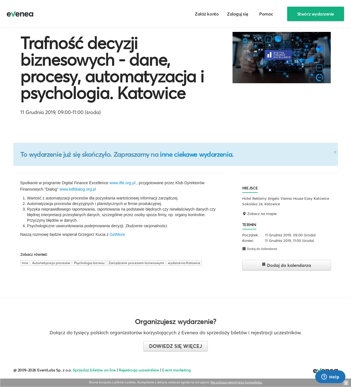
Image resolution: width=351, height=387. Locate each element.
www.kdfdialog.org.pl (78, 189)
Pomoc (266, 14)
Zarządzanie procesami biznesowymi (136, 263)
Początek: (250, 235)
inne (25, 263)
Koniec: (248, 240)
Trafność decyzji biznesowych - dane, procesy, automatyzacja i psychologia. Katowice (112, 68)
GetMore (117, 234)
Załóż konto (207, 14)
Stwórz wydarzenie (315, 14)
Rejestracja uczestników (139, 370)
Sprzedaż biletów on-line (94, 370)
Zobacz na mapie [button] (259, 213)
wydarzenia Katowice (184, 263)
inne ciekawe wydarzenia (196, 154)
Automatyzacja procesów (51, 263)
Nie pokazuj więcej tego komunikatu (236, 382)
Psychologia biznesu (89, 263)
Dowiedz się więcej (175, 346)
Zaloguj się (237, 14)
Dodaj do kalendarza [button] (259, 249)
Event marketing (176, 370)
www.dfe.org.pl (122, 183)
